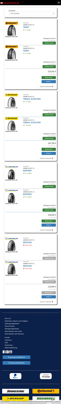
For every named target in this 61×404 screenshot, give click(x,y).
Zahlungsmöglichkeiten (12, 323)
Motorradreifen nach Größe (13, 331)
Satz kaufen (49, 77)
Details (48, 81)
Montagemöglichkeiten (12, 329)
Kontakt (7, 337)
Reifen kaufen (49, 43)
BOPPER (27, 171)
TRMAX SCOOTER (32, 99)
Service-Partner (10, 326)
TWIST (26, 27)
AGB (6, 342)
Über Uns (8, 318)
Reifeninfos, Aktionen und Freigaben (16, 321)
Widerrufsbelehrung (11, 348)
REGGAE (27, 242)
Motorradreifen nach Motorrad (14, 334)
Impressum (8, 340)
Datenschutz (9, 345)
